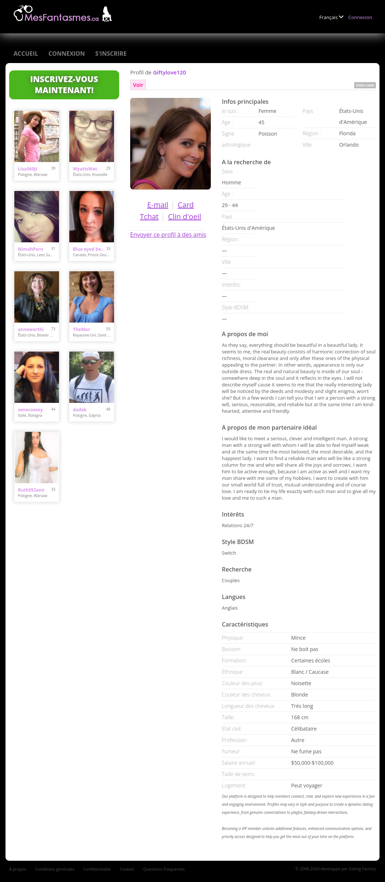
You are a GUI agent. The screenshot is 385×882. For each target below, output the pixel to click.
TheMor (81, 329)
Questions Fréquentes (164, 869)
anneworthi (31, 329)
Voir (138, 84)
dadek (80, 410)
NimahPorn (30, 249)
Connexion (360, 17)
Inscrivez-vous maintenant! (64, 84)
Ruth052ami (31, 490)
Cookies (127, 869)
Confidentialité (97, 869)
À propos (17, 869)
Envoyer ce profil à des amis (168, 235)
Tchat (149, 216)
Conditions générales (54, 869)
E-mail (157, 205)
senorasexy (30, 410)
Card (185, 205)
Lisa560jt (27, 169)
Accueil (26, 53)
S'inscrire (111, 53)
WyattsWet (85, 169)
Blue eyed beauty (89, 249)
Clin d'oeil (184, 216)
